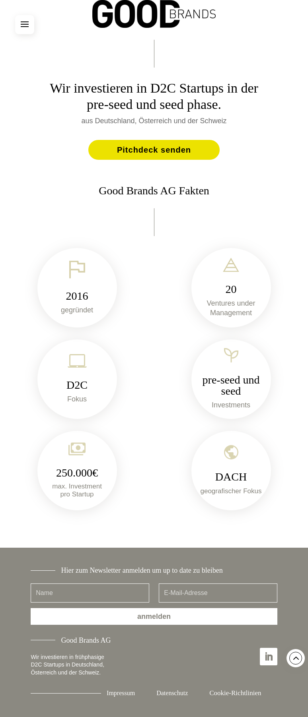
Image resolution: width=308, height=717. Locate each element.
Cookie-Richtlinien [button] (235, 693)
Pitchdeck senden (154, 149)
